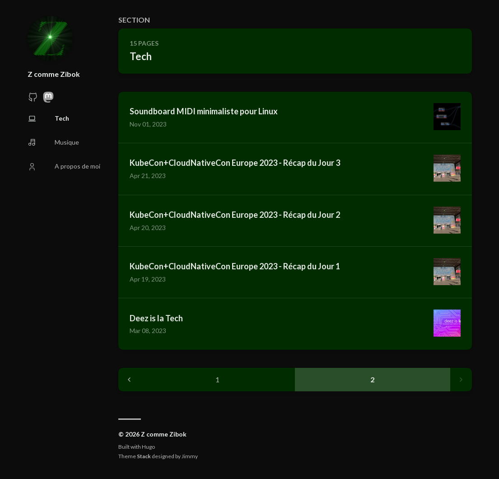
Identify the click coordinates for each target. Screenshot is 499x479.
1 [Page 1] (217, 379)
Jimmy (190, 456)
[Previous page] (129, 379)
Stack (144, 456)
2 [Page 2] (372, 379)
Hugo (148, 446)
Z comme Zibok (54, 74)
